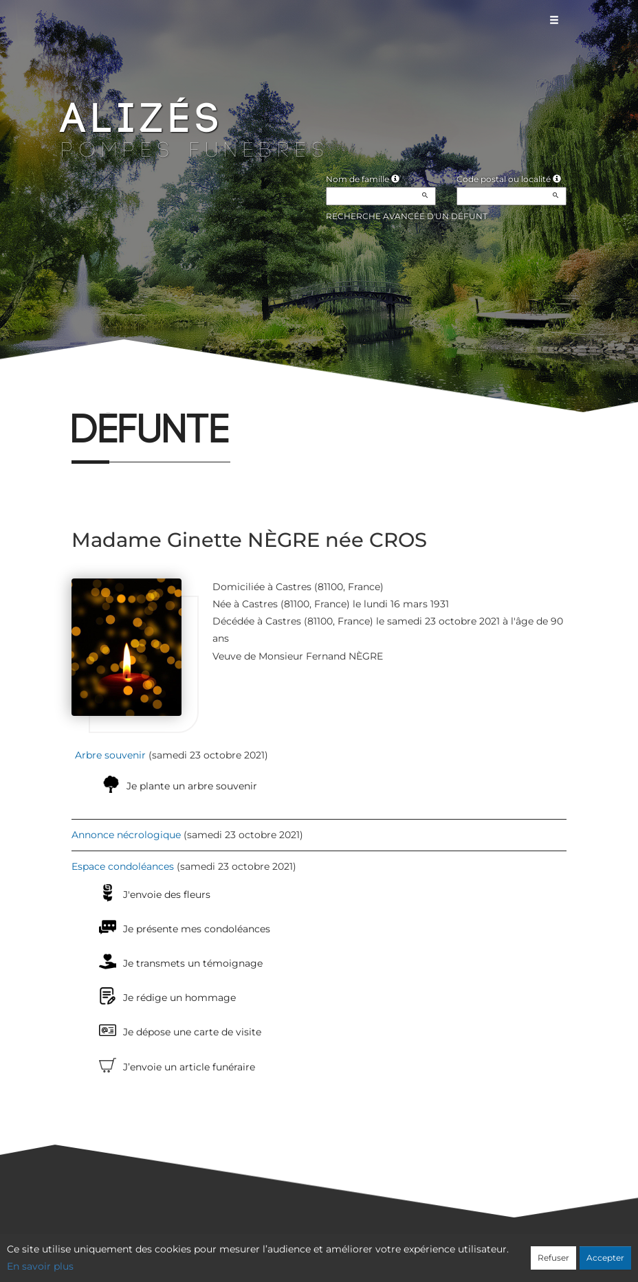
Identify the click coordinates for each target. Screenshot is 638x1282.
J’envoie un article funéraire (189, 1067)
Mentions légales (443, 1252)
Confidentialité (312, 1252)
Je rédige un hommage (179, 997)
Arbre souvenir (110, 755)
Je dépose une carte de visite (192, 1032)
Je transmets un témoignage (193, 963)
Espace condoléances (123, 866)
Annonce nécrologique (126, 835)
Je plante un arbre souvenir (191, 786)
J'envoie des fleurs (166, 894)
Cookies (375, 1252)
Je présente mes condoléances (196, 929)
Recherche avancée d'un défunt (406, 216)
